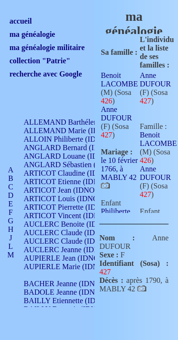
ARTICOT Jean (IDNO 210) (67, 190)
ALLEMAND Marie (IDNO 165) (74, 131)
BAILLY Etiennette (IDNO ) (67, 301)
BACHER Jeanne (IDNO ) (64, 284)
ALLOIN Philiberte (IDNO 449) (73, 139)
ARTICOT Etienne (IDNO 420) (72, 182)
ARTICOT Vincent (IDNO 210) (72, 216)
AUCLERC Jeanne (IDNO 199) (72, 250)
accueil (20, 21)
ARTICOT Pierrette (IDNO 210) (73, 207)
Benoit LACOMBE (119, 79)
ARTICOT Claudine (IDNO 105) (74, 173)
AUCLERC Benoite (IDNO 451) (74, 224)
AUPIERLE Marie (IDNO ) (66, 267)
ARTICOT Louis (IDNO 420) (69, 199)
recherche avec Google (45, 74)
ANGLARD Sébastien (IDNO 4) (73, 165)
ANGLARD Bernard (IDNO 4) (71, 148)
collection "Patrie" (39, 61)
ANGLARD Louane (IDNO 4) (70, 156)
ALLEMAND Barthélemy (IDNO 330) (83, 122)
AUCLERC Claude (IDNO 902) (73, 233)
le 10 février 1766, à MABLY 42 (119, 168)
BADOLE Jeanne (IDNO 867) (70, 292)
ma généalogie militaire (47, 47)
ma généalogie (32, 34)
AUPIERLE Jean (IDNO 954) (69, 258)
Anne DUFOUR (116, 113)
